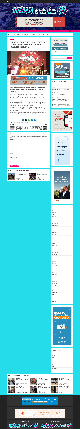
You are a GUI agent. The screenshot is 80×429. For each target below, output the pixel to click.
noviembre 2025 (55, 225)
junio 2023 (54, 290)
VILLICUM (26, 122)
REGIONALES (42, 30)
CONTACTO (59, 30)
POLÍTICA (18, 30)
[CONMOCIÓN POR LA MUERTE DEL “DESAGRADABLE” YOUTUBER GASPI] (54, 389)
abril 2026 (54, 214)
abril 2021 (54, 301)
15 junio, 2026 (62, 392)
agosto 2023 (54, 285)
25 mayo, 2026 (40, 179)
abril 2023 (54, 294)
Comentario (13, 139)
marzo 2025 (54, 243)
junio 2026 (54, 210)
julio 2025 (54, 234)
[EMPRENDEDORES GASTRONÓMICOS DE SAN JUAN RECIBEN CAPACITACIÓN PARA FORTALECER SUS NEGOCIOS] (11, 389)
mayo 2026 (54, 212)
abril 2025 (54, 241)
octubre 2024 (55, 254)
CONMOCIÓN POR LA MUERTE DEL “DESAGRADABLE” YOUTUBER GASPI (63, 389)
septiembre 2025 (55, 230)
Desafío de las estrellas (16, 122)
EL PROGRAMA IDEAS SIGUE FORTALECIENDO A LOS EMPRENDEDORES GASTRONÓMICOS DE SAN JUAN (61, 86)
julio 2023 (54, 287)
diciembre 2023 (55, 276)
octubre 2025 (55, 227)
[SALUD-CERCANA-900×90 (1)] (28, 79)
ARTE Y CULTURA (36, 30)
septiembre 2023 (55, 283)
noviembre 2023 (55, 279)
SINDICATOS (24, 30)
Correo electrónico (14, 157)
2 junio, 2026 (19, 179)
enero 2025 (54, 247)
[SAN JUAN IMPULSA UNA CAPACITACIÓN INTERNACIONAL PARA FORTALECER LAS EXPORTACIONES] (33, 381)
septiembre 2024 (55, 256)
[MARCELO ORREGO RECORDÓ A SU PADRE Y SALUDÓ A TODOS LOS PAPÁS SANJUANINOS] (33, 389)
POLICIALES (13, 30)
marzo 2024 (54, 270)
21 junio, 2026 (62, 384)
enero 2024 (54, 274)
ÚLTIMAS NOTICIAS (56, 371)
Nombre (12, 153)
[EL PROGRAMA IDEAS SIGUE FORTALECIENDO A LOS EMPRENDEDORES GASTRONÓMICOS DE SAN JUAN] (11, 381)
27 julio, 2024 (18, 49)
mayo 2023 (54, 292)
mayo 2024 (54, 265)
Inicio (8, 30)
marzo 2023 (54, 296)
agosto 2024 (54, 259)
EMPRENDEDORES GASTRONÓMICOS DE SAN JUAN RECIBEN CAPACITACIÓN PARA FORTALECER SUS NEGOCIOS (61, 101)
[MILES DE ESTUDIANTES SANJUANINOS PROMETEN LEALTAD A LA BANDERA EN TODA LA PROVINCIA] (54, 381)
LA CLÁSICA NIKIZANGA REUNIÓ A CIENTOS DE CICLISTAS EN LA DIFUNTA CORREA (21, 176)
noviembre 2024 (55, 252)
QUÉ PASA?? (13, 49)
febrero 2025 (54, 245)
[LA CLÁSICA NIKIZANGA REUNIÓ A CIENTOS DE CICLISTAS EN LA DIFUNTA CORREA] (11, 176)
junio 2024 (54, 263)
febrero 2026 (54, 218)
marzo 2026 (54, 216)
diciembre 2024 (55, 250)
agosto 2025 (54, 232)
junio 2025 (54, 236)
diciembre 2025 (55, 223)
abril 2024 (54, 267)
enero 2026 (54, 221)
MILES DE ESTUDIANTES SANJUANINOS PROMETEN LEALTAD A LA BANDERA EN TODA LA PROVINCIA (61, 96)
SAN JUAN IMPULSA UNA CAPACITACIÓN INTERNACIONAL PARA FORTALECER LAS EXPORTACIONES (60, 91)
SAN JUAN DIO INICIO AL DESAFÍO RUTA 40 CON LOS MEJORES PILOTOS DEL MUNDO (43, 176)
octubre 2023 (55, 281)
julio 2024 (54, 261)
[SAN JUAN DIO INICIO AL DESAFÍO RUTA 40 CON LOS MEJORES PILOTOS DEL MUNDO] (32, 176)
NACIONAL (54, 30)
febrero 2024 (54, 272)
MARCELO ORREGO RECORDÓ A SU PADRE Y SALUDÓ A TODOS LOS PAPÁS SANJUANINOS (44, 389)
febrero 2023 (54, 299)
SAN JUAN (22, 122)
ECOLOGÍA (49, 30)
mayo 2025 (54, 238)
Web (11, 161)
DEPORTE (29, 30)
